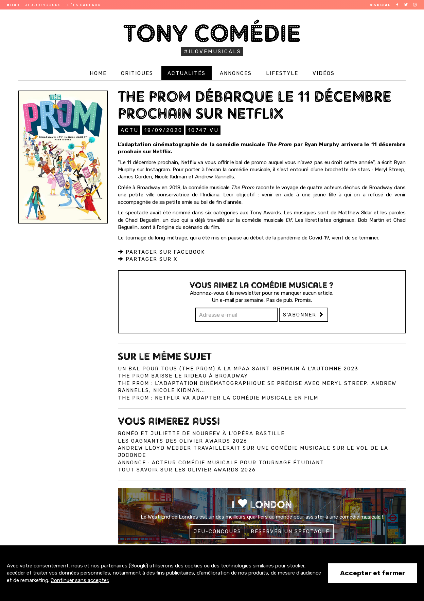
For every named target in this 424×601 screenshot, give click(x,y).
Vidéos (324, 73)
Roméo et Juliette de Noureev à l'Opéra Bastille (201, 433)
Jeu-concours (43, 5)
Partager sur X (148, 259)
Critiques (137, 73)
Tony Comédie (212, 33)
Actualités (186, 73)
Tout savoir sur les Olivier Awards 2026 (187, 469)
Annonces (236, 73)
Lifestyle (282, 73)
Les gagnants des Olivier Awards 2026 (182, 441)
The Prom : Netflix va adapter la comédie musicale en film (218, 397)
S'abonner (303, 314)
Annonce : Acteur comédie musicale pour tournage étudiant (221, 462)
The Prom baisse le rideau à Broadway (183, 375)
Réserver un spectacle (290, 531)
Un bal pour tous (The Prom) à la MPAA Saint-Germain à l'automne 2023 (238, 368)
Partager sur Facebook (161, 252)
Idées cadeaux (83, 5)
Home (98, 73)
